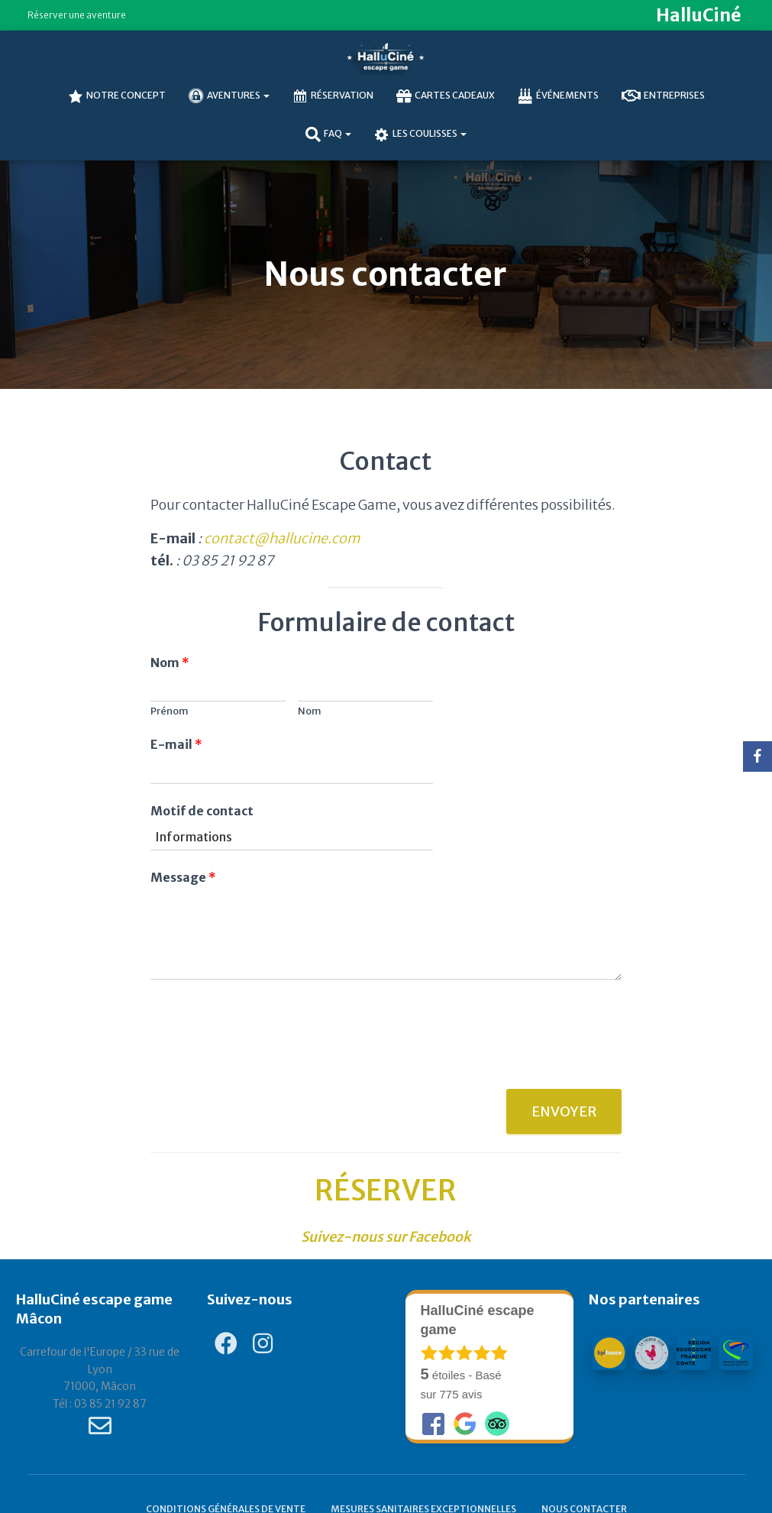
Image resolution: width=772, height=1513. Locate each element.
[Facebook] (757, 756)
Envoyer (563, 1111)
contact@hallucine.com (282, 538)
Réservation (332, 96)
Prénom (169, 711)
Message (183, 877)
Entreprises (663, 96)
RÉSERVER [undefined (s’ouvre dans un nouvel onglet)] (386, 1190)
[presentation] (266, 1063)
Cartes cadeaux (445, 96)
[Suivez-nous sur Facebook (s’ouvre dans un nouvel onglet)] (386, 1237)
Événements (558, 96)
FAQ (328, 134)
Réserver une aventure (76, 15)
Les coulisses (420, 134)
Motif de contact (202, 810)
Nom (169, 662)
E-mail (176, 744)
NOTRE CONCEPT (117, 96)
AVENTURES (229, 96)
